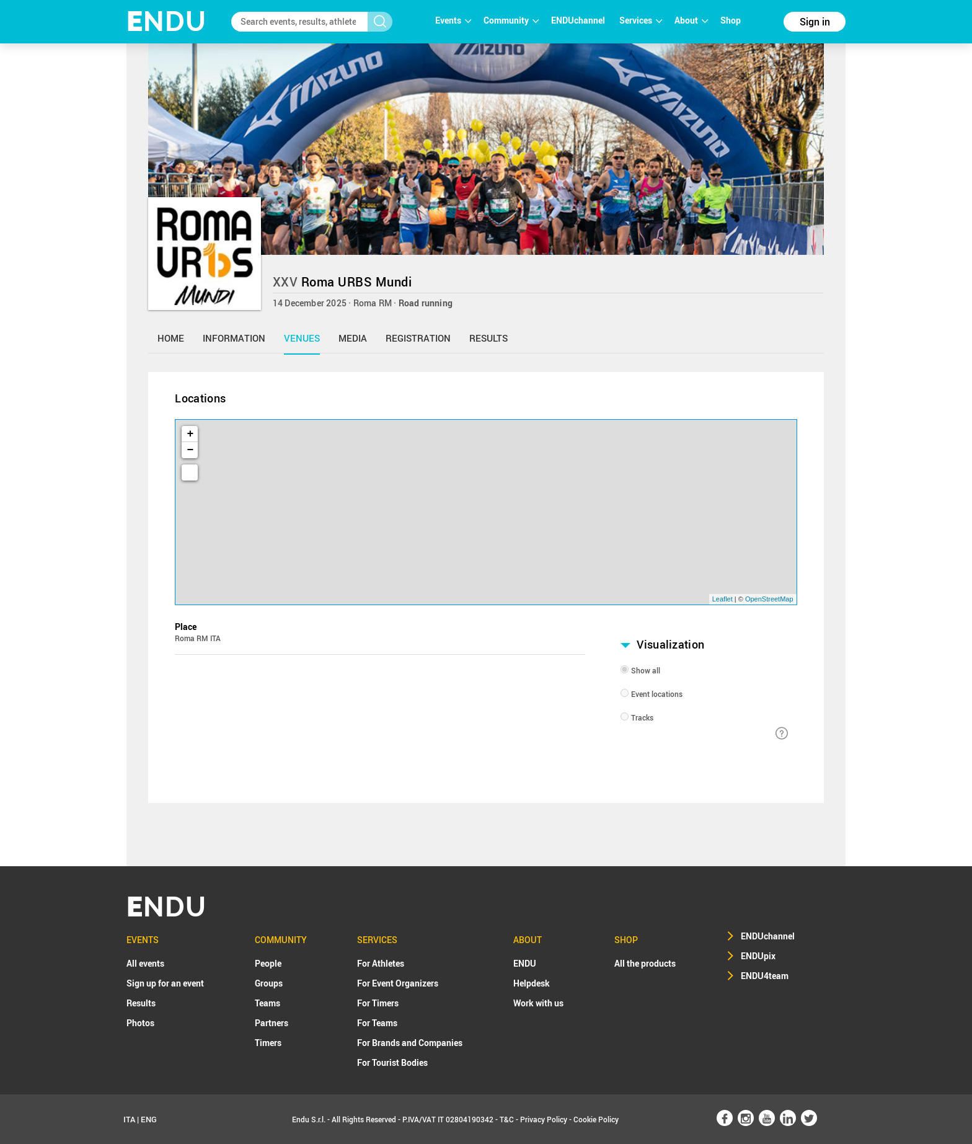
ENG (149, 1119)
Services (640, 20)
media (352, 338)
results (488, 338)
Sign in (815, 22)
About (691, 20)
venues (302, 338)
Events (453, 20)
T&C (507, 1119)
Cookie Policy (596, 1119)
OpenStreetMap (769, 599)
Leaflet (722, 599)
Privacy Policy (543, 1119)
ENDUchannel (579, 20)
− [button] (190, 450)
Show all (645, 670)
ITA (129, 1119)
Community (511, 20)
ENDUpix (758, 956)
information (234, 338)
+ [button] (190, 434)
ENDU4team (765, 976)
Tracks (642, 717)
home (170, 338)
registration (418, 338)
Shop (730, 20)
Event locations (657, 694)
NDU (166, 21)
